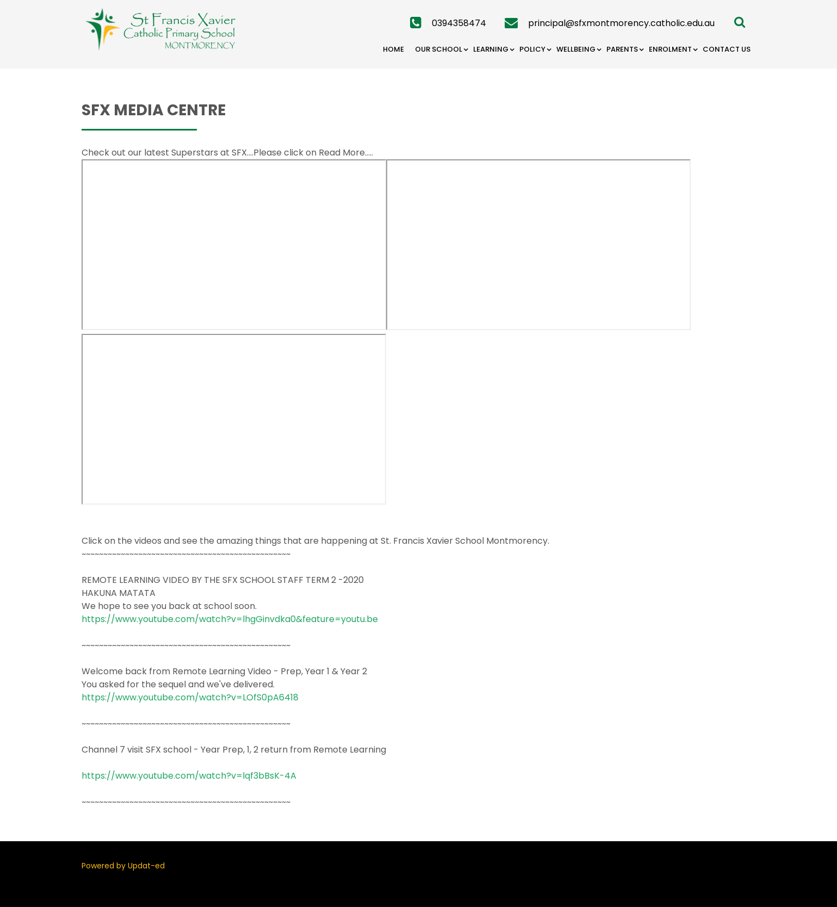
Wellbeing (576, 49)
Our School (438, 49)
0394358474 (459, 23)
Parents (622, 49)
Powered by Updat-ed (123, 865)
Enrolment (670, 49)
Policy (532, 49)
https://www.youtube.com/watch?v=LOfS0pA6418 (190, 697)
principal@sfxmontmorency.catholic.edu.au (621, 23)
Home (393, 49)
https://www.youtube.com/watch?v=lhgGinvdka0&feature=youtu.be (230, 619)
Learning (491, 49)
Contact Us (727, 49)
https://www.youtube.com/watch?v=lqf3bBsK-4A (189, 775)
